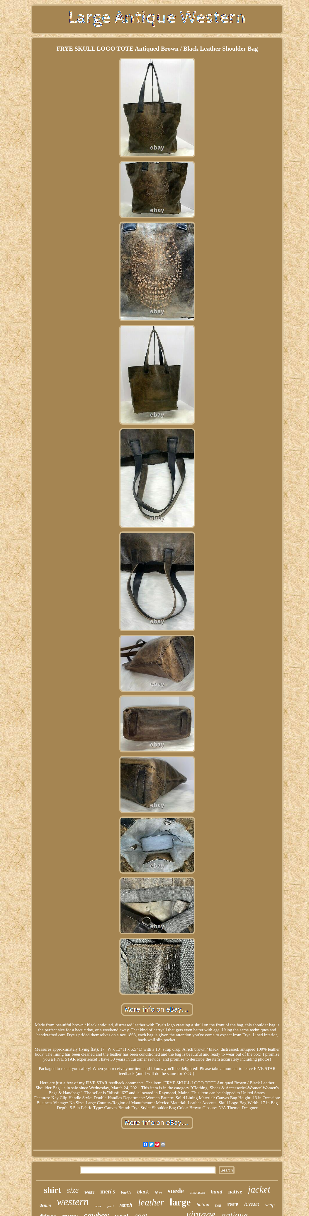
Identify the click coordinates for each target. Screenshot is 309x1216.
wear (89, 1192)
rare (232, 1204)
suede (176, 1191)
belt (218, 1205)
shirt (52, 1190)
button (202, 1205)
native (235, 1192)
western (73, 1202)
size (73, 1190)
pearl (110, 1206)
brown (251, 1204)
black (143, 1192)
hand (216, 1191)
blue (158, 1193)
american (197, 1192)
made (98, 1206)
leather (151, 1202)
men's (107, 1191)
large (180, 1202)
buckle (126, 1192)
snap (270, 1205)
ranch (125, 1205)
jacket (259, 1189)
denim (45, 1205)
